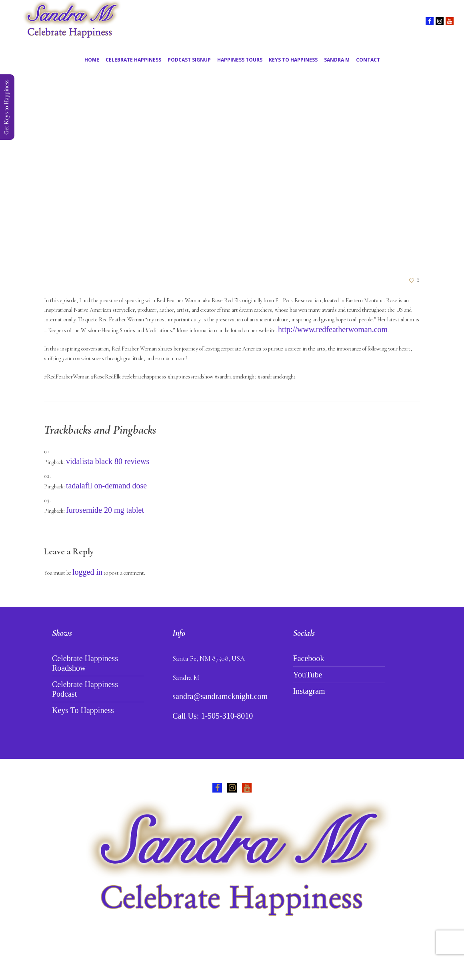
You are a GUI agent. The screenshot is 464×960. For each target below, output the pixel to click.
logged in (87, 572)
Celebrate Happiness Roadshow (85, 663)
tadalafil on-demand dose (106, 485)
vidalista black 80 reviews (107, 461)
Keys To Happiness (83, 710)
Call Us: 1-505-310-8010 (212, 715)
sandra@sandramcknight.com (220, 696)
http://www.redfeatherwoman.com (333, 329)
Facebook (308, 658)
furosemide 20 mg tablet (105, 510)
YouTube (307, 674)
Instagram (309, 691)
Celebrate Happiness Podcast (85, 689)
